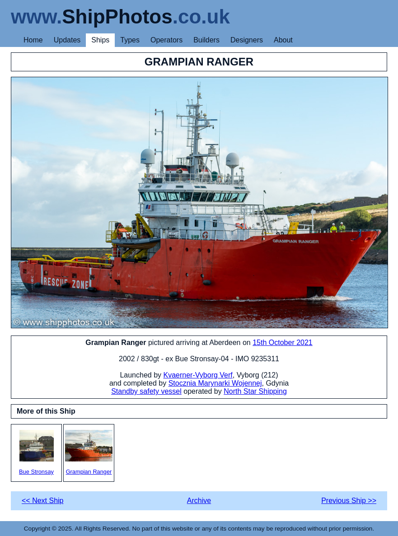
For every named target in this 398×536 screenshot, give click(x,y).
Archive (199, 500)
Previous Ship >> (348, 500)
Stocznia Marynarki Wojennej (215, 383)
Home (33, 40)
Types (130, 40)
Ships (100, 40)
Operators (166, 40)
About (283, 40)
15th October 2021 (283, 342)
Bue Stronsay (36, 452)
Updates (67, 40)
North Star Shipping (255, 391)
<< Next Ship (43, 500)
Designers (246, 40)
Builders (206, 40)
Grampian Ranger (88, 452)
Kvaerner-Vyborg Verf (198, 375)
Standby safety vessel (146, 391)
